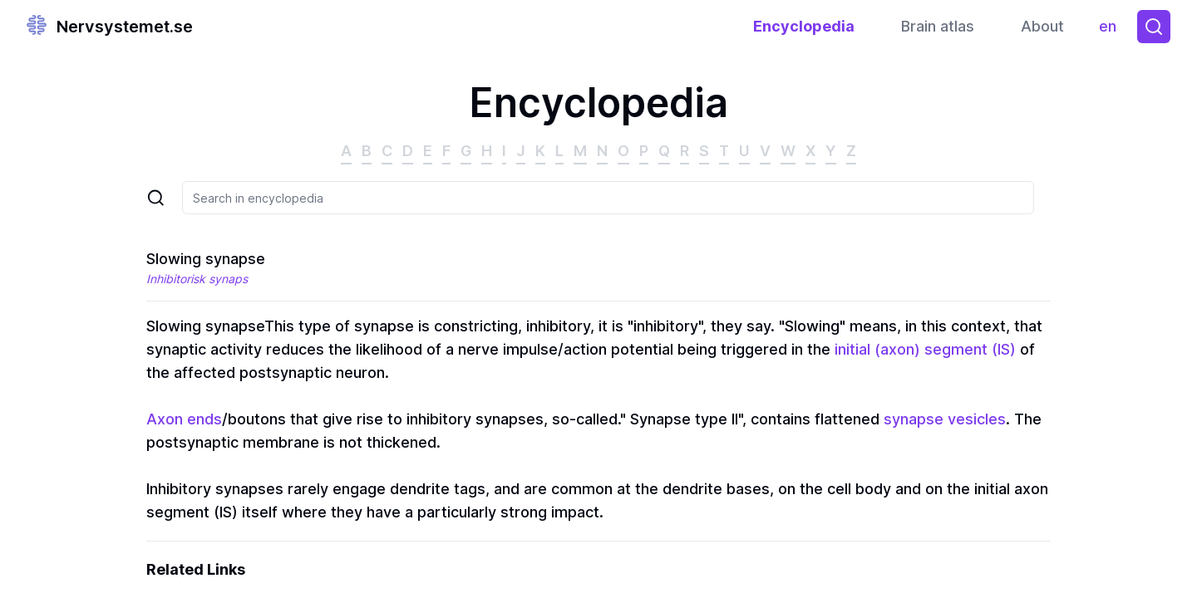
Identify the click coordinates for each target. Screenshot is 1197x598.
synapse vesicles (945, 419)
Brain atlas (937, 26)
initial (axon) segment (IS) (925, 349)
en (1112, 30)
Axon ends (184, 419)
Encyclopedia (804, 26)
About (1042, 26)
